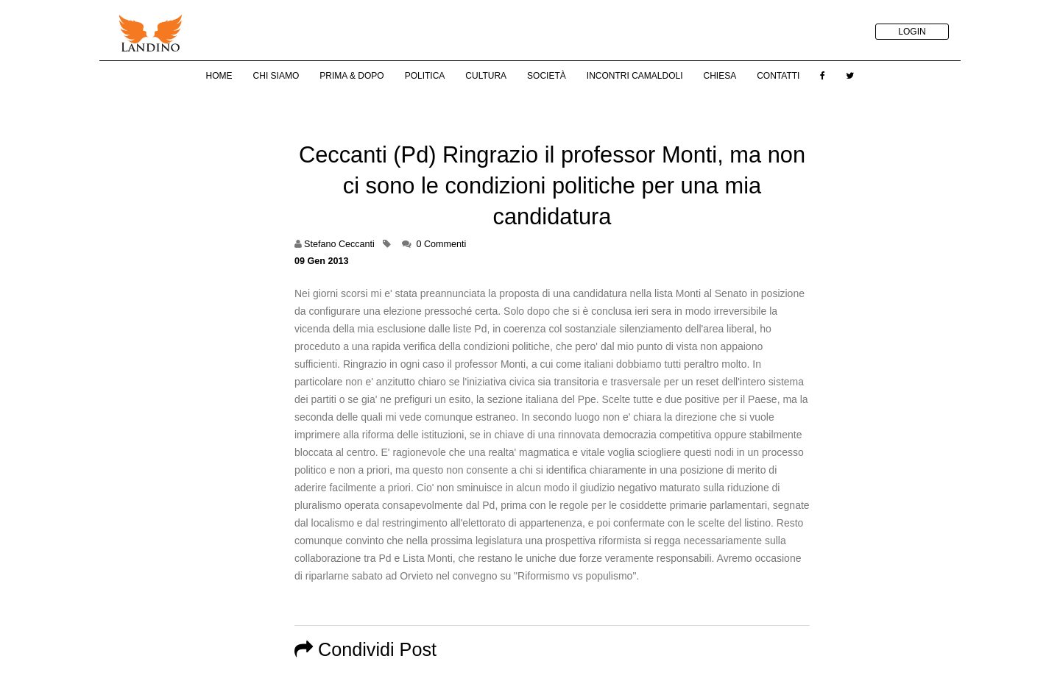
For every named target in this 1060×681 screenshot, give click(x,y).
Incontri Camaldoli (635, 76)
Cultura (485, 76)
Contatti (778, 76)
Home (219, 76)
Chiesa (719, 76)
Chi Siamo (276, 76)
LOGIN (911, 31)
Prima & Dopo (351, 76)
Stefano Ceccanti (339, 244)
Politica (425, 76)
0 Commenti (441, 244)
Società (546, 76)
